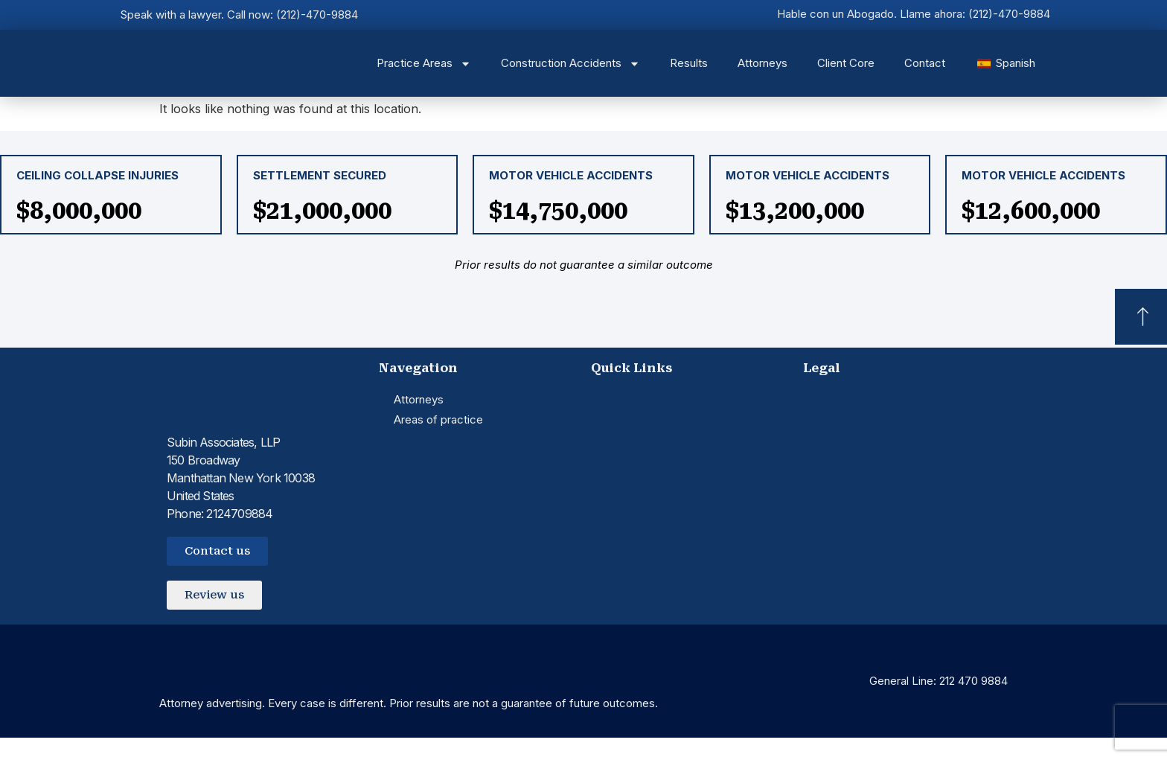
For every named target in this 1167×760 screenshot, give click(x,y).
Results (689, 63)
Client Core (846, 63)
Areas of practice (438, 419)
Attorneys (762, 63)
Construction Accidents (570, 64)
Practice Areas (424, 64)
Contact (924, 63)
